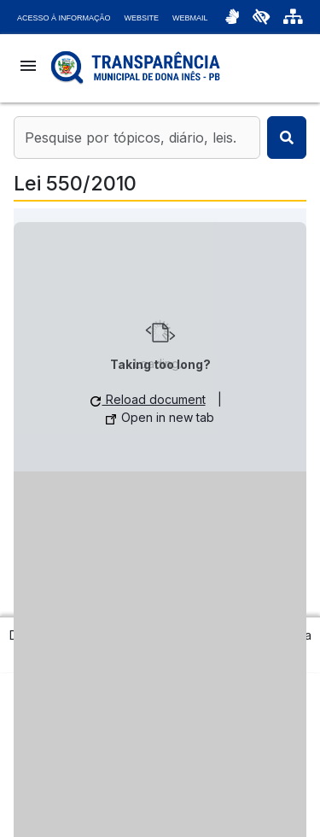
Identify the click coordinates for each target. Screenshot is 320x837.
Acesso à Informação (64, 18)
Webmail (190, 18)
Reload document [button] (148, 399)
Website (142, 18)
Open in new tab (160, 417)
